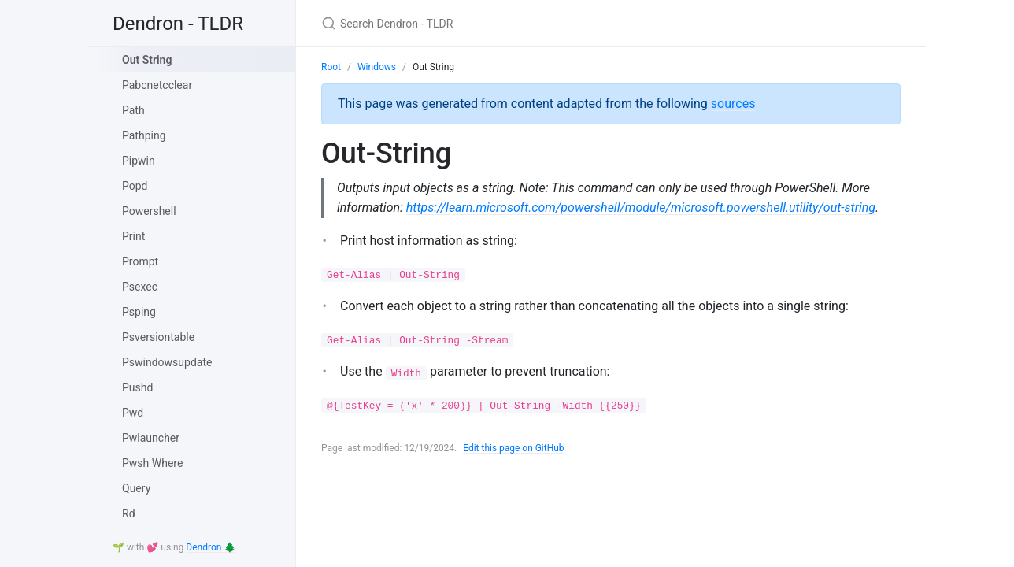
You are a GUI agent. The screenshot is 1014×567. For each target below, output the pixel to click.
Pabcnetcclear (157, 85)
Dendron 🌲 (210, 547)
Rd (128, 513)
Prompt (140, 261)
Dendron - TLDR (178, 24)
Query (136, 488)
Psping (139, 312)
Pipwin (138, 160)
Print (133, 236)
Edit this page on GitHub (513, 448)
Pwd (132, 412)
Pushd (137, 387)
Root (331, 66)
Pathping (144, 135)
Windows (376, 66)
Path (133, 110)
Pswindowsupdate (167, 362)
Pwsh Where (152, 463)
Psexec (139, 286)
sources (733, 103)
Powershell (149, 211)
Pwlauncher (150, 438)
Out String (147, 60)
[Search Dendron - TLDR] (507, 23)
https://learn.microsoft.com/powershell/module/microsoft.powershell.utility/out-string (640, 207)
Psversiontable (158, 337)
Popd (134, 186)
